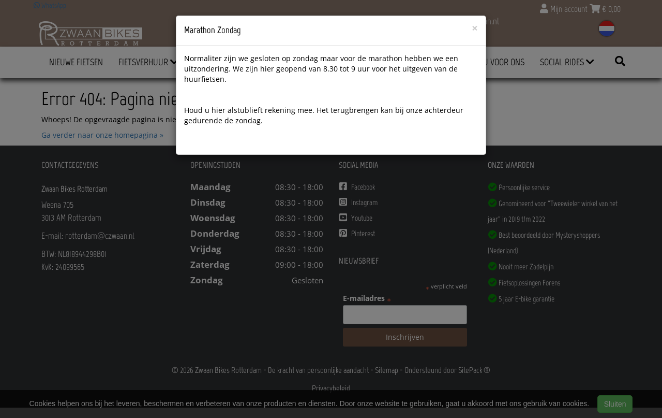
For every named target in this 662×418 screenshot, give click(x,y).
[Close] (475, 28)
